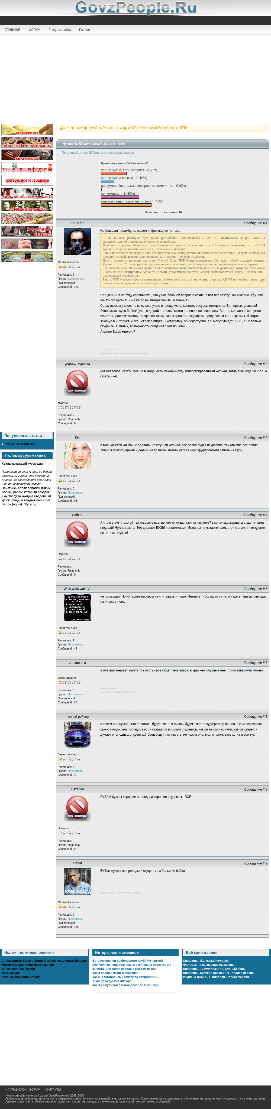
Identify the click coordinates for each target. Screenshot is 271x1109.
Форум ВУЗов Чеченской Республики (147, 128)
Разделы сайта (60, 30)
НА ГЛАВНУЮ (15, 1089)
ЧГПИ (183, 128)
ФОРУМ (34, 30)
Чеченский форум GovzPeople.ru (92, 128)
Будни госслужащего (19, 443)
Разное (84, 30)
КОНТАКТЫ (53, 1089)
